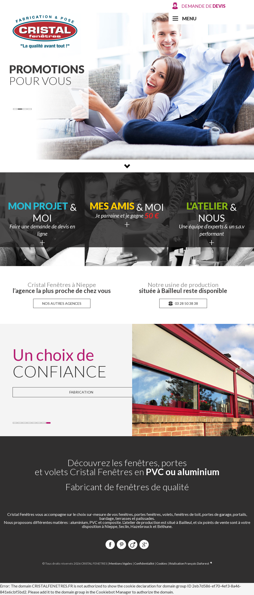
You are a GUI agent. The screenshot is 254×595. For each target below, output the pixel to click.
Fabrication (81, 392)
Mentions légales (120, 563)
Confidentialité (144, 563)
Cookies (161, 563)
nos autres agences (61, 303)
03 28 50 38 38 (183, 303)
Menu (189, 18)
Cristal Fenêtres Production (45, 31)
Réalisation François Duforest (190, 563)
